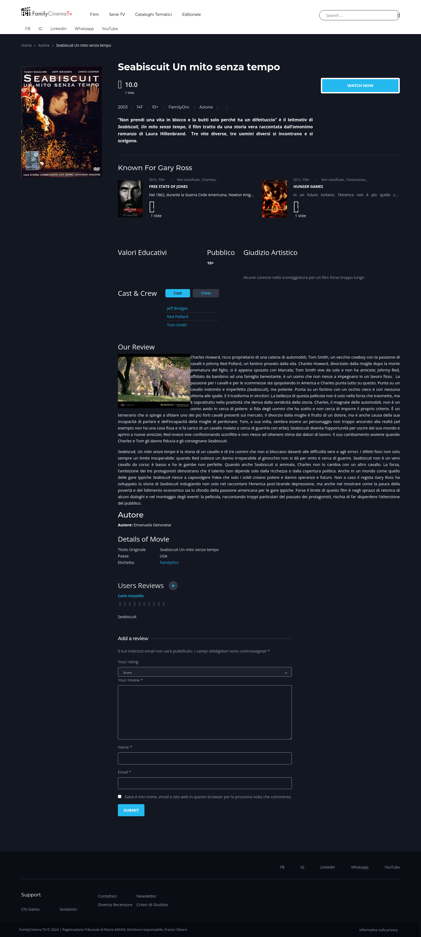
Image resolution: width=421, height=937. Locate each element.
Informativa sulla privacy (378, 929)
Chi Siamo (30, 909)
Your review (130, 680)
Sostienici (68, 909)
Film (94, 14)
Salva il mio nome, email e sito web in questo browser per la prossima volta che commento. (208, 796)
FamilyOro (179, 107)
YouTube (110, 28)
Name (125, 747)
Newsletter (146, 896)
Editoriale (191, 14)
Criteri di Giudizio (152, 904)
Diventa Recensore (115, 904)
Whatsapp (84, 28)
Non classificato (188, 179)
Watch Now (360, 85)
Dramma (208, 179)
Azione (44, 45)
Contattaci (107, 896)
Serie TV (117, 14)
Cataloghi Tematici (153, 14)
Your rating (128, 661)
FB (27, 28)
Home (26, 45)
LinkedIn (58, 28)
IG (40, 28)
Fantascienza (356, 179)
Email (124, 772)
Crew (206, 293)
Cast (178, 293)
